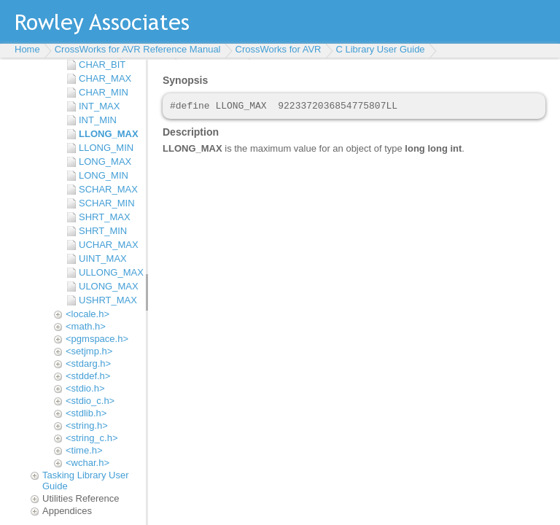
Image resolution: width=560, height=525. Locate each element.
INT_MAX (99, 106)
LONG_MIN (103, 175)
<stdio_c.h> (90, 400)
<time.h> (84, 450)
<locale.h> (87, 313)
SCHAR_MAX (108, 189)
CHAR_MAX (105, 78)
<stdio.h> (85, 388)
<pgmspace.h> (97, 338)
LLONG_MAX (109, 133)
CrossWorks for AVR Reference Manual (138, 49)
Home (27, 49)
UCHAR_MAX (109, 244)
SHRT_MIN (103, 230)
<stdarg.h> (88, 363)
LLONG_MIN (106, 147)
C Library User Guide (380, 49)
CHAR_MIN (103, 92)
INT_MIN (98, 119)
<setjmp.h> (89, 351)
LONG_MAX (105, 161)
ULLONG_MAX (109, 272)
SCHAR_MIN (107, 203)
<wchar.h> (87, 462)
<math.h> (86, 326)
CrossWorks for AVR (279, 49)
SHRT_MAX (105, 216)
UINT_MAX (103, 258)
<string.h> (87, 425)
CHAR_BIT (102, 64)
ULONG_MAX (109, 286)
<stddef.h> (88, 375)
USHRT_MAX (108, 300)
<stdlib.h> (86, 413)
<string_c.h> (92, 437)
